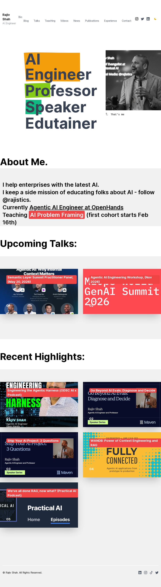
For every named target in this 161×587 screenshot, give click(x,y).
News (76, 20)
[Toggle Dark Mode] (155, 19)
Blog (26, 20)
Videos (64, 20)
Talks (37, 20)
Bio (20, 17)
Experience (110, 20)
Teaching (50, 20)
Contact (126, 20)
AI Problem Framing (56, 214)
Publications (92, 20)
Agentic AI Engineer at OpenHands (76, 207)
